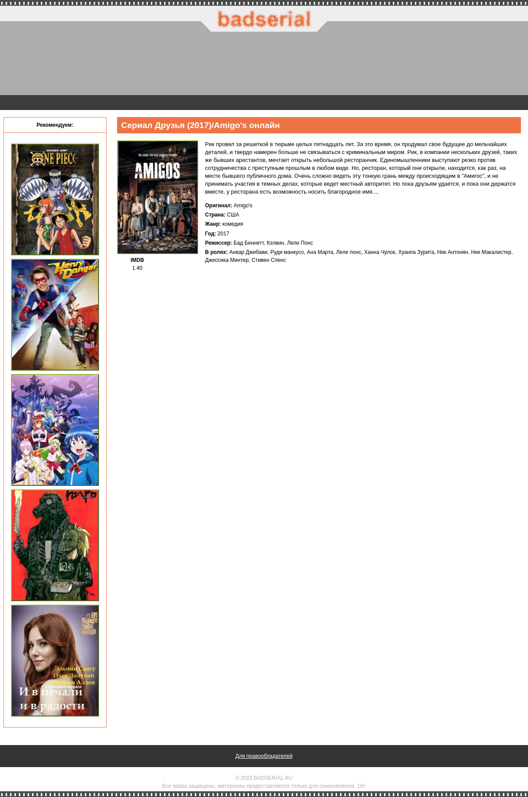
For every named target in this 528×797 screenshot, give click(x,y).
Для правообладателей (264, 756)
